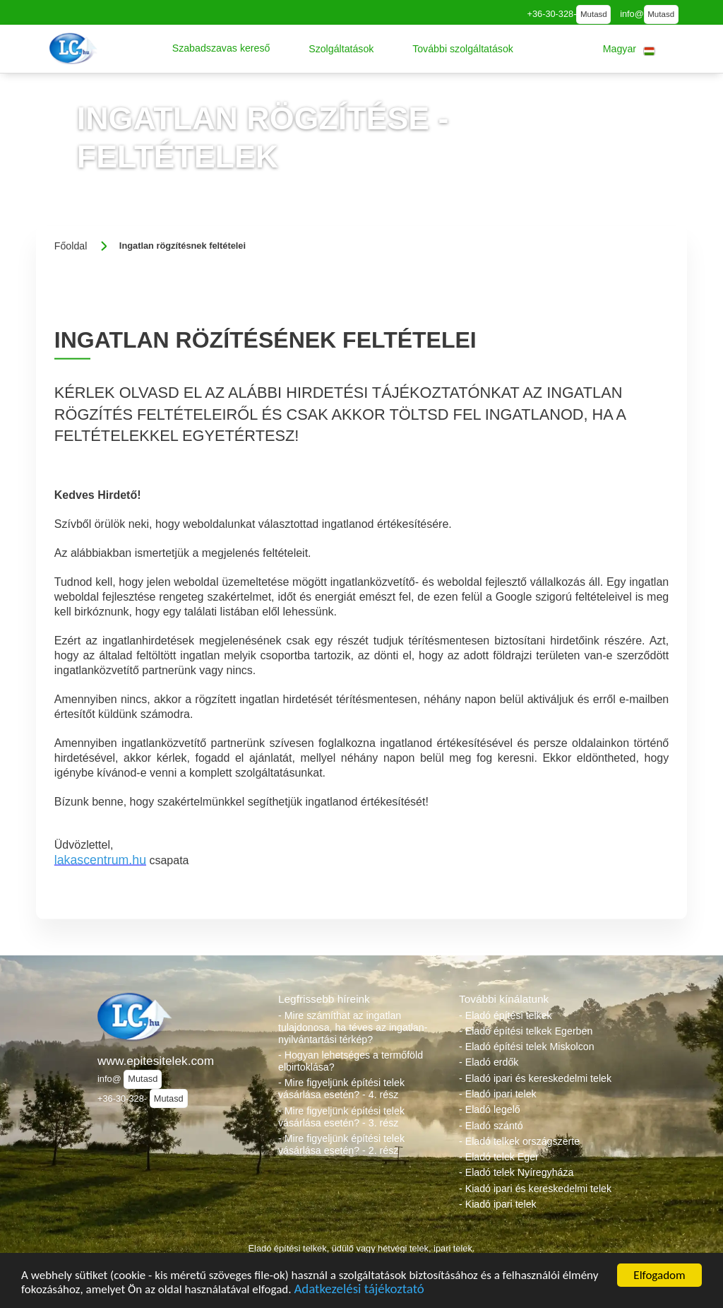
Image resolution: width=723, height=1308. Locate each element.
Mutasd (593, 14)
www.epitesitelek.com (155, 1061)
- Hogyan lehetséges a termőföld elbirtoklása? (350, 1061)
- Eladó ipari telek (498, 1094)
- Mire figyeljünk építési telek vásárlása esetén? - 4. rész (341, 1088)
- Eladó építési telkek (505, 1015)
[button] (221, 49)
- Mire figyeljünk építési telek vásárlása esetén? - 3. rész (341, 1117)
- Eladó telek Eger (499, 1156)
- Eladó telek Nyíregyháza (516, 1172)
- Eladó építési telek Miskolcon (526, 1046)
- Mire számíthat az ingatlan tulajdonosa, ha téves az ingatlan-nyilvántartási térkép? (352, 1027)
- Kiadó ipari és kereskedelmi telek (535, 1188)
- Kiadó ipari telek (498, 1204)
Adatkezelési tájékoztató (359, 1291)
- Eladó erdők (488, 1062)
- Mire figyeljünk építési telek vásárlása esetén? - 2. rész (341, 1144)
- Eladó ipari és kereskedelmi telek (535, 1078)
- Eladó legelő (489, 1109)
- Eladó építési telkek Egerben (525, 1031)
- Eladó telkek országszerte (519, 1141)
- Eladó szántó (491, 1125)
